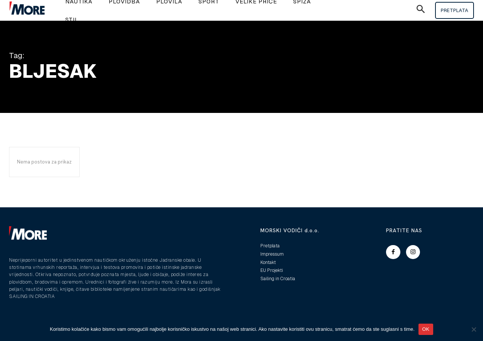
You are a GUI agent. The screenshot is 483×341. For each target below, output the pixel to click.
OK (425, 329)
